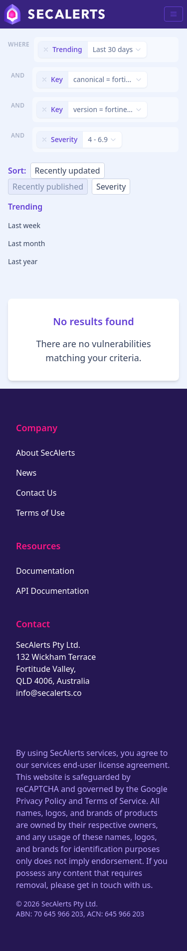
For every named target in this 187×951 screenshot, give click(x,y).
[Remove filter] (46, 50)
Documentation (45, 570)
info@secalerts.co (49, 692)
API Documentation (52, 590)
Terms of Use (40, 512)
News (26, 472)
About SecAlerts (45, 452)
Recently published (47, 186)
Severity (111, 186)
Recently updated (67, 170)
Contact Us (36, 492)
